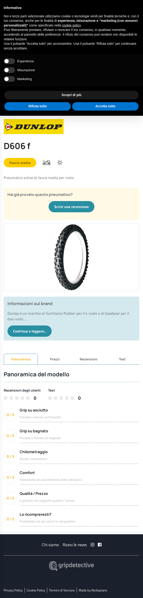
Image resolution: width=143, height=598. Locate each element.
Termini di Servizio (62, 589)
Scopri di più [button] (72, 95)
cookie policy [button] (71, 25)
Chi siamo (50, 544)
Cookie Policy (36, 589)
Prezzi (55, 359)
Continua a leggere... (29, 331)
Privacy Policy (13, 589)
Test (122, 359)
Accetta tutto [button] (105, 106)
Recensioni (88, 359)
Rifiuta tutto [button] (38, 106)
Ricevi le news (75, 544)
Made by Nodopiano (93, 589)
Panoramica (20, 359)
